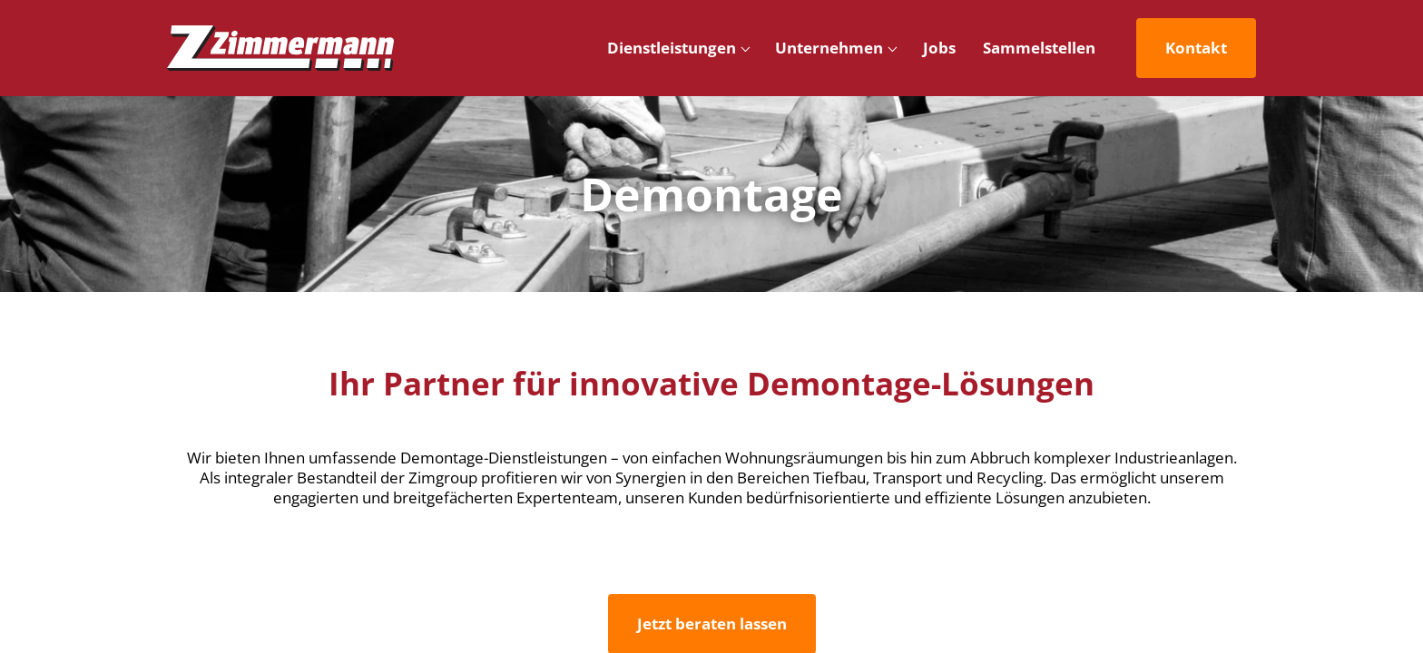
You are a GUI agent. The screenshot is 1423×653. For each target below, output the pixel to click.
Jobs (939, 47)
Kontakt (1196, 47)
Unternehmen (829, 47)
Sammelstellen (1039, 47)
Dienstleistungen (671, 47)
